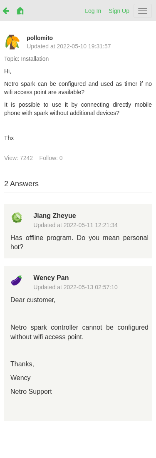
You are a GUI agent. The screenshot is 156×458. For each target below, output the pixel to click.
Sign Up (119, 11)
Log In (93, 11)
